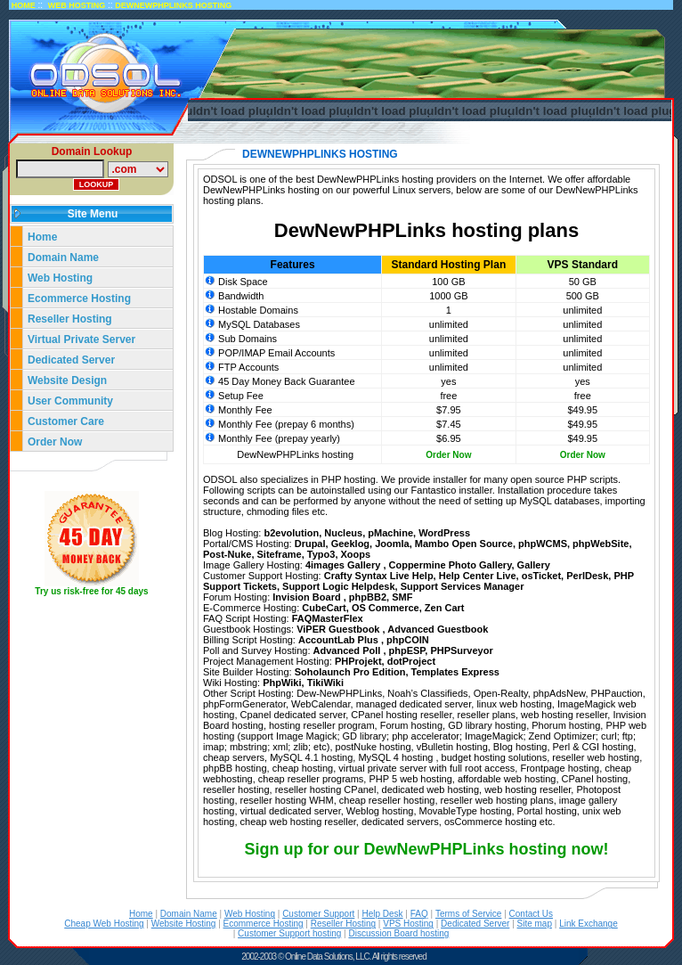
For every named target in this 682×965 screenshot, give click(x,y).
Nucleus (343, 532)
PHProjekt (358, 661)
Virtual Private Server (83, 339)
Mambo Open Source (464, 543)
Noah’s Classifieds (427, 693)
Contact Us (531, 914)
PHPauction (617, 693)
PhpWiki (282, 682)
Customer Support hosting (289, 933)
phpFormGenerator (244, 704)
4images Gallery (344, 565)
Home (42, 237)
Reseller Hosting (70, 319)
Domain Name (63, 257)
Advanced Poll (348, 650)
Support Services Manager (462, 586)
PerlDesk (587, 575)
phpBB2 (367, 597)
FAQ (419, 914)
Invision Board (307, 597)
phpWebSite (600, 543)
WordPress (444, 532)
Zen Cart (445, 607)
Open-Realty (501, 693)
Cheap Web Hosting (103, 923)
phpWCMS (542, 543)
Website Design (67, 380)
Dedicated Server (73, 360)
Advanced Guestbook (437, 629)
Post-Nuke (227, 554)
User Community (70, 401)
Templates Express (455, 672)
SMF (402, 597)
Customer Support (318, 914)
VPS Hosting (408, 923)
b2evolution (291, 532)
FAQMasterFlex (327, 618)
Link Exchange (588, 923)
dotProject (411, 661)
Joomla (392, 543)
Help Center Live (477, 575)
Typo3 (321, 554)
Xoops (356, 554)
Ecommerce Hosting (79, 298)
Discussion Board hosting (398, 933)
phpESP (407, 650)
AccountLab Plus (339, 639)
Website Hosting (183, 923)
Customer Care (66, 421)
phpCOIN (407, 639)
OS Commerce (385, 607)
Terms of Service (468, 914)
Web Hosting (60, 278)
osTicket (541, 575)
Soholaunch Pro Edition (350, 672)
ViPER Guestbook (339, 629)
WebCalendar (320, 704)
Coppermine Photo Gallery (450, 565)
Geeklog (350, 543)
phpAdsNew (559, 693)
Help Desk (381, 914)
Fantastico (434, 490)
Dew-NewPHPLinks (339, 693)
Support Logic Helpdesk (338, 586)
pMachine (390, 532)
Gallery (533, 565)
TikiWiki (325, 682)
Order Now (55, 442)
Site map (534, 923)
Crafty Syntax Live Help (379, 575)
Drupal (310, 543)
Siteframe (279, 554)
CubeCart (324, 607)
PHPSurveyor (461, 650)
